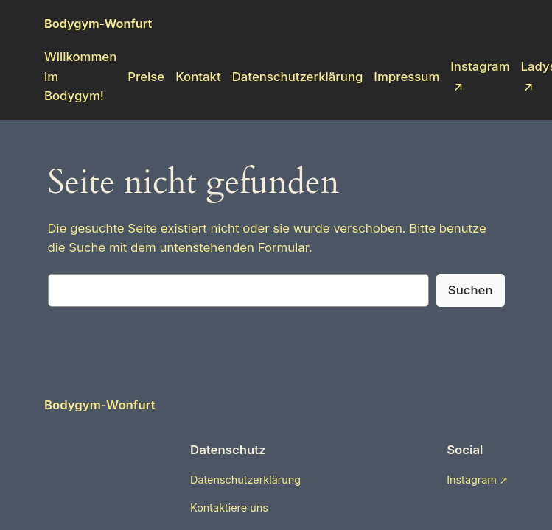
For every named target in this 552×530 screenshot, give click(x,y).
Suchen (470, 290)
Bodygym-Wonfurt (98, 23)
